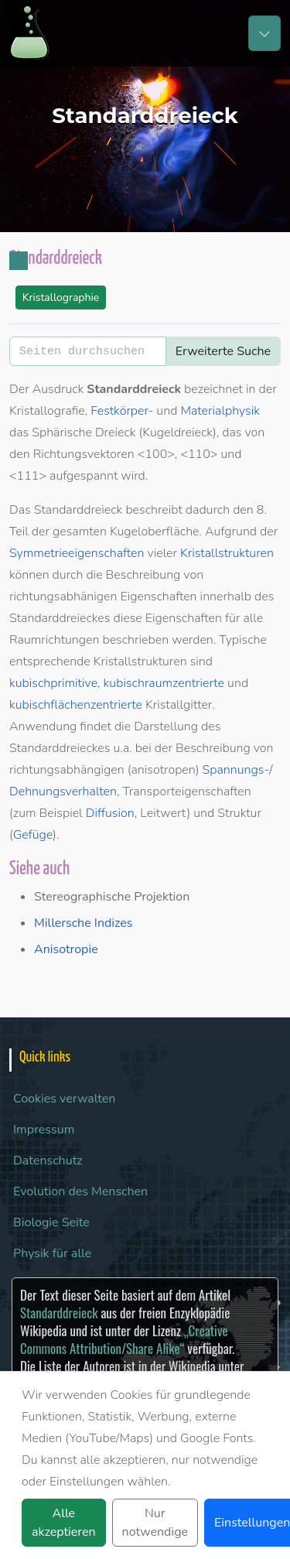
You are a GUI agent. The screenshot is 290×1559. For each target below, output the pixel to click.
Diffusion (110, 813)
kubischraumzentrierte (164, 683)
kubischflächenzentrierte (75, 704)
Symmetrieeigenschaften (76, 553)
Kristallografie (47, 410)
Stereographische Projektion (111, 896)
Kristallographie (60, 297)
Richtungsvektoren (84, 454)
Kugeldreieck (177, 432)
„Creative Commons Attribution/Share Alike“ (124, 1339)
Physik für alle (52, 1253)
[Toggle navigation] (264, 33)
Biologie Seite (51, 1222)
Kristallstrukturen (227, 553)
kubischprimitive (53, 683)
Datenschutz (48, 1160)
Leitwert (163, 813)
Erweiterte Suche (223, 351)
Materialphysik (220, 410)
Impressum (43, 1129)
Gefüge (33, 834)
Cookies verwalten (64, 1098)
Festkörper (119, 410)
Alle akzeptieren (64, 1522)
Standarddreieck (59, 1312)
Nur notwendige (155, 1522)
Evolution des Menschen (80, 1191)
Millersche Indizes (83, 923)
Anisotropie (66, 949)
